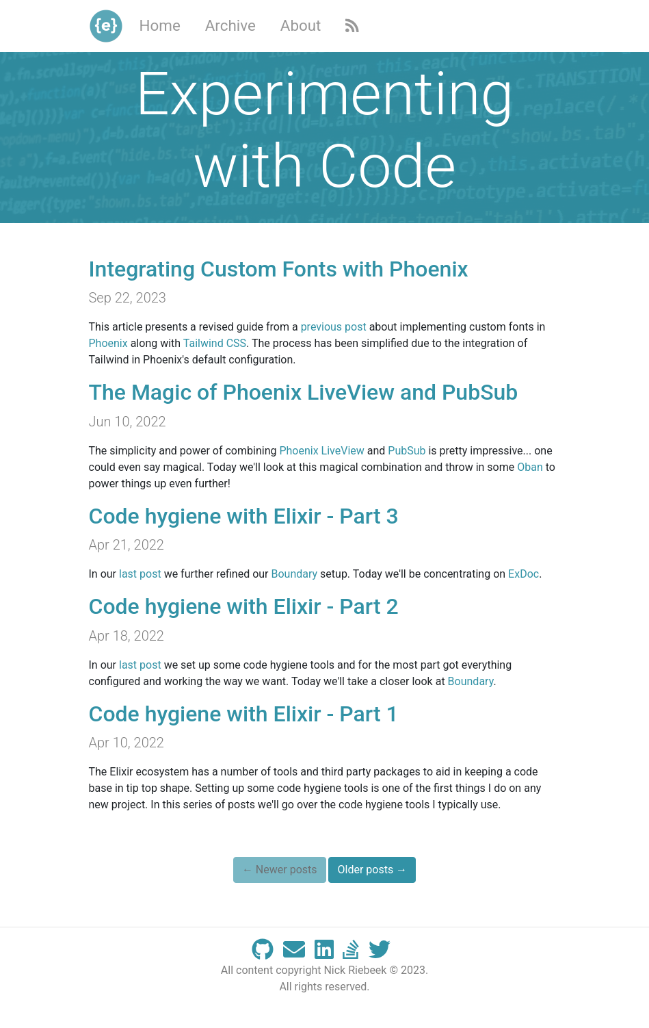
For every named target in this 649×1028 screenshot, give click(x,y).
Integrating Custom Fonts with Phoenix (278, 269)
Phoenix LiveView (321, 450)
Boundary (294, 573)
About (300, 25)
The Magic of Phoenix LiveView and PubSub (303, 392)
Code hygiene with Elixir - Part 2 (244, 606)
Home (160, 25)
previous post (334, 326)
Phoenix (108, 343)
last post (140, 573)
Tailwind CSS (214, 343)
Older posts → (372, 869)
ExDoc (523, 573)
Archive (230, 25)
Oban (530, 467)
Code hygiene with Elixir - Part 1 (244, 714)
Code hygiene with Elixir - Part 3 (244, 516)
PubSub (406, 450)
